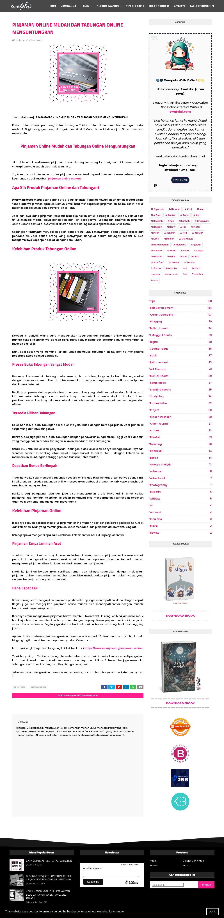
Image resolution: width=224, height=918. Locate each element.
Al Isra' (183, 232)
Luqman (155, 274)
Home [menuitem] (52, 6)
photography (181, 485)
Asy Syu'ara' (157, 262)
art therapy (181, 369)
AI (181, 505)
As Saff (195, 256)
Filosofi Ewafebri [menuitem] (108, 6)
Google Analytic (181, 465)
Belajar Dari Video (193, 860)
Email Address (92, 868)
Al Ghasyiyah (202, 221)
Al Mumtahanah (160, 244)
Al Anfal (184, 215)
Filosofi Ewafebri (181, 417)
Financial (19, 687)
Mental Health (181, 376)
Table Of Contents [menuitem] (202, 6)
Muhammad (171, 274)
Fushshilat (172, 268)
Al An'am (156, 215)
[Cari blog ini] (168, 885)
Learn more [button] (116, 911)
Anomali (181, 512)
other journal (181, 424)
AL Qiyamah (157, 209)
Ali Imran (171, 250)
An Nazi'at (156, 256)
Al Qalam (196, 244)
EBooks (154, 865)
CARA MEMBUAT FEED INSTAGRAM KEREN (49, 861)
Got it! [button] (212, 911)
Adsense (181, 471)
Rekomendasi (38, 687)
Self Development (181, 308)
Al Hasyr (171, 226)
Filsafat (181, 437)
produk (181, 430)
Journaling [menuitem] (68, 6)
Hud (185, 268)
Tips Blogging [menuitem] (135, 6)
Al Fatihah (184, 221)
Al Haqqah (156, 226)
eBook (181, 458)
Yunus (154, 280)
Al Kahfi (155, 238)
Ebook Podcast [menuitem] (159, 6)
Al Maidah (169, 238)
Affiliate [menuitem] (179, 6)
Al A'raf (188, 209)
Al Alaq (200, 209)
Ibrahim (196, 268)
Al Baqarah (157, 221)
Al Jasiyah (197, 232)
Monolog (181, 444)
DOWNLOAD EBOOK (180, 616)
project (181, 410)
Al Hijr (183, 226)
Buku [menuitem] (86, 6)
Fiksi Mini (181, 492)
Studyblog (181, 396)
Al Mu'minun (186, 238)
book (181, 356)
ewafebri (19, 40)
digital (181, 342)
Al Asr (196, 215)
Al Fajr (171, 221)
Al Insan (155, 232)
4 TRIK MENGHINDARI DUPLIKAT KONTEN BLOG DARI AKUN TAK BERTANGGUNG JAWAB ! (48, 894)
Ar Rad (183, 256)
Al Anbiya (170, 215)
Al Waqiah (156, 250)
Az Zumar (156, 268)
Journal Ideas (181, 349)
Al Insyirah (169, 232)
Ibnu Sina (181, 519)
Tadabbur (197, 274)
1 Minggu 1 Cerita (181, 335)
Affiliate (181, 499)
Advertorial (181, 478)
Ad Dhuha (174, 209)
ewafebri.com (180, 112)
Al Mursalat (179, 244)
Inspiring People (181, 390)
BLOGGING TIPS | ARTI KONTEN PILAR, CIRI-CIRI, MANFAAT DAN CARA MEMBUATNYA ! (49, 877)
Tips (181, 301)
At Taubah (189, 262)
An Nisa (171, 256)
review (181, 533)
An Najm (198, 250)
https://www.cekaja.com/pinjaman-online (113, 648)
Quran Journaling (181, 315)
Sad (185, 274)
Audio (153, 860)
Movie (181, 526)
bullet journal (181, 328)
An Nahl (185, 250)
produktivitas (181, 403)
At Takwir (174, 262)
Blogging (181, 321)
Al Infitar (195, 226)
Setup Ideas (181, 383)
